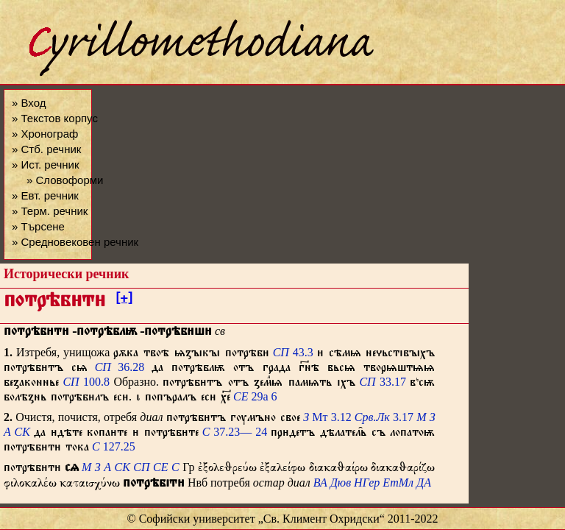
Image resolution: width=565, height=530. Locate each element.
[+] (124, 300)
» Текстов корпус (55, 118)
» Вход (29, 102)
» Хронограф (45, 133)
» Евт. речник (45, 195)
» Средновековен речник (75, 242)
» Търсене (38, 226)
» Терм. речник (50, 211)
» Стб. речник (46, 149)
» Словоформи (64, 180)
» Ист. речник (45, 164)
